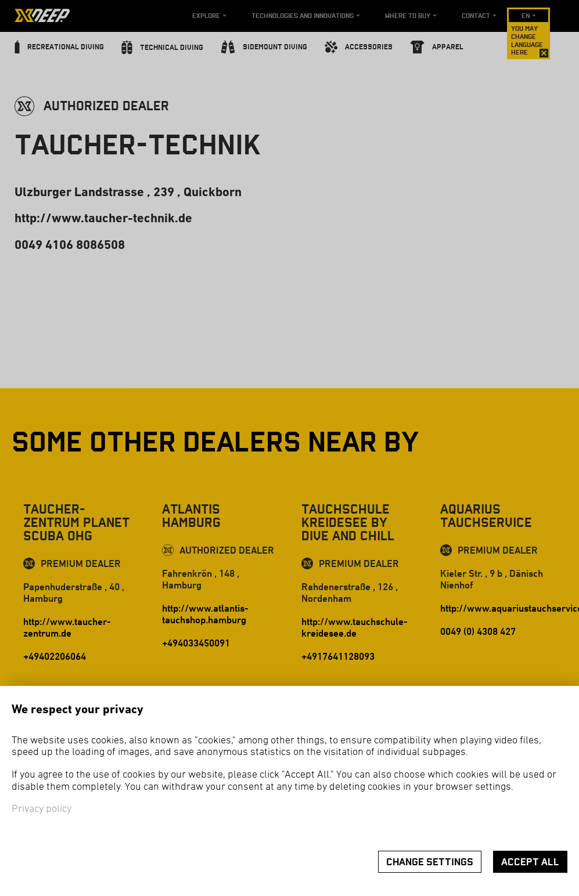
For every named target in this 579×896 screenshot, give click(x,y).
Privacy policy (41, 809)
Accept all (530, 862)
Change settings (429, 862)
